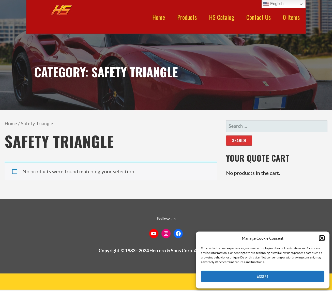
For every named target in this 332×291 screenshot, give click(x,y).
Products (187, 17)
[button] (321, 238)
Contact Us (258, 17)
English (273, 4)
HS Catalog (221, 17)
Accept (262, 276)
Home (158, 17)
